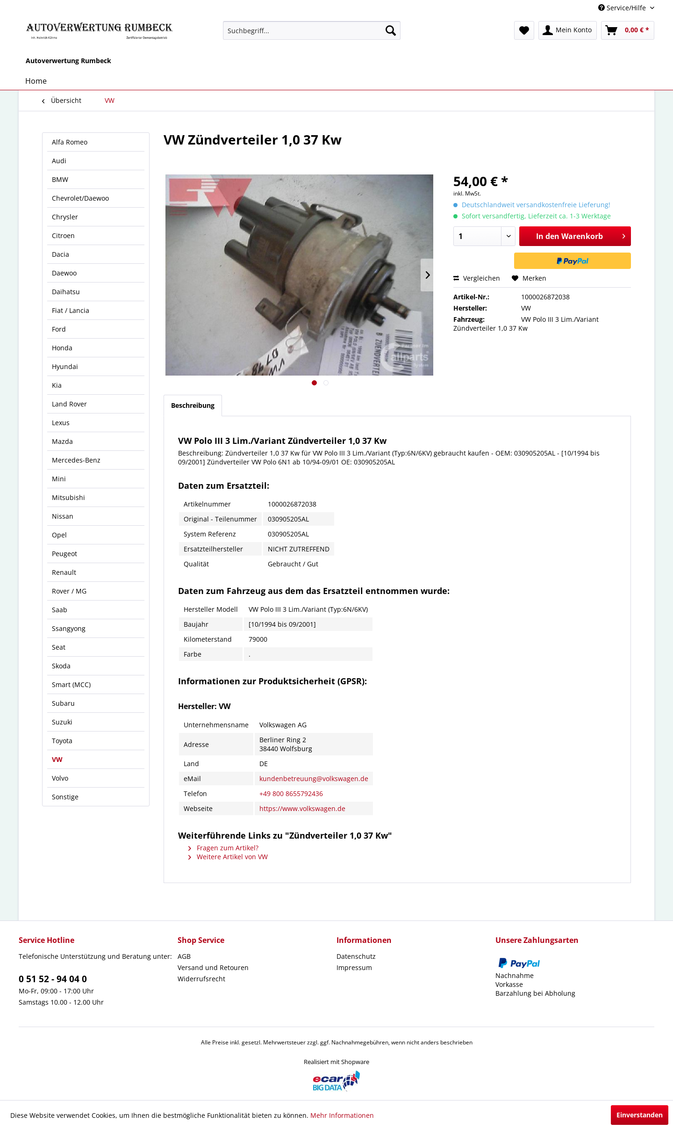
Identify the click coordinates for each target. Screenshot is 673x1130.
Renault (64, 572)
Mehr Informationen (342, 1115)
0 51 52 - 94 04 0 (53, 979)
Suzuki (62, 721)
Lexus (61, 422)
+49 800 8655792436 (291, 793)
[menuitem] (312, 30)
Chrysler (65, 216)
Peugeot (64, 553)
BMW (60, 179)
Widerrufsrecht (201, 978)
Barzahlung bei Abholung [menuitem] (535, 993)
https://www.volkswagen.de (302, 808)
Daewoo (64, 272)
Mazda (62, 441)
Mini (59, 478)
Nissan (62, 516)
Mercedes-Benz (76, 460)
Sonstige (65, 796)
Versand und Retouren (213, 967)
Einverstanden (639, 1114)
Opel (59, 534)
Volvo (60, 778)
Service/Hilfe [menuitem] (623, 7)
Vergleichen (476, 278)
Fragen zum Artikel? (223, 847)
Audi (59, 160)
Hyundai (65, 366)
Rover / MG (69, 591)
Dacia (60, 254)
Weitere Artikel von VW (228, 856)
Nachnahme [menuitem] (514, 975)
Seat (58, 647)
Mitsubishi (68, 497)
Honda (62, 347)
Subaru (63, 703)
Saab (59, 609)
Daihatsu (66, 291)
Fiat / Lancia (70, 310)
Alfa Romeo (69, 142)
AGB (184, 956)
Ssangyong (69, 628)
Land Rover (69, 403)
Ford (59, 329)
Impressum (354, 967)
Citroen (63, 235)
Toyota (62, 740)
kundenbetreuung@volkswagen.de (313, 778)
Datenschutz (356, 956)
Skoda (61, 665)
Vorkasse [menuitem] (509, 984)
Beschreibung (193, 405)
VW (57, 759)
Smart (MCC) (71, 684)
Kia (57, 385)
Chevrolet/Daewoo (80, 198)
